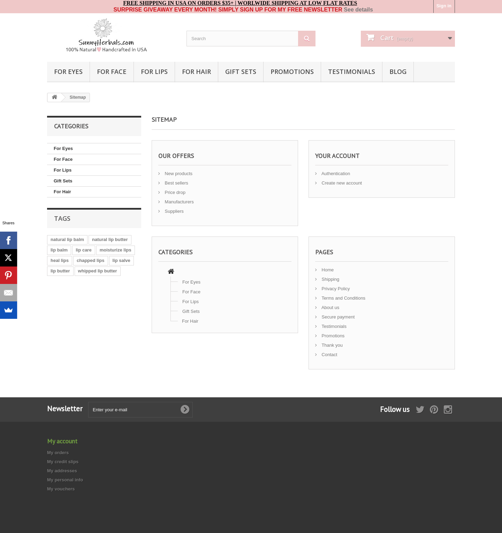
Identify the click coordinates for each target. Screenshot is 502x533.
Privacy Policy (335, 288)
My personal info (65, 479)
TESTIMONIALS (351, 71)
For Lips (154, 71)
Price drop (174, 192)
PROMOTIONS (292, 71)
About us (329, 307)
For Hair (196, 71)
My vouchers (61, 488)
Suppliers (173, 211)
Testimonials (333, 326)
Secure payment (337, 317)
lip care (84, 250)
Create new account (341, 183)
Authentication (335, 173)
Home (327, 269)
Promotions (332, 335)
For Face (112, 71)
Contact (328, 354)
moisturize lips (115, 250)
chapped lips (90, 260)
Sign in (443, 5)
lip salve (121, 260)
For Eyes (68, 71)
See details (358, 10)
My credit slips (62, 461)
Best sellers (175, 183)
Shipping (329, 279)
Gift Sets (240, 71)
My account (62, 441)
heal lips (60, 260)
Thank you (331, 345)
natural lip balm (67, 239)
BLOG (397, 71)
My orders (58, 452)
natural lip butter (110, 239)
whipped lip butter (97, 270)
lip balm (59, 250)
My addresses (62, 470)
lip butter (60, 270)
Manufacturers (178, 201)
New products (177, 173)
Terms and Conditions (342, 298)
